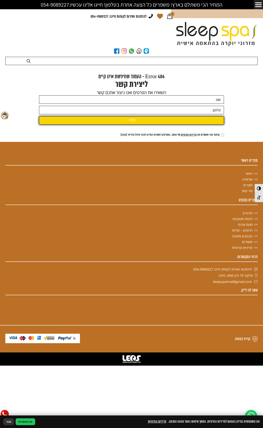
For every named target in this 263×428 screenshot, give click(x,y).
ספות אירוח (245, 323)
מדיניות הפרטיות (189, 234)
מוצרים (248, 284)
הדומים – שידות (242, 329)
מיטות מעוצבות (242, 317)
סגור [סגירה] (8, 421)
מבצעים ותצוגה (242, 335)
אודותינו (247, 278)
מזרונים (248, 312)
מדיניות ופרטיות (242, 346)
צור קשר (247, 289)
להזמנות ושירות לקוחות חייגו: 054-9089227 (118, 16)
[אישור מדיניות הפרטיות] (222, 233)
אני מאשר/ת (25, 421)
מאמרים (247, 340)
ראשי (249, 272)
